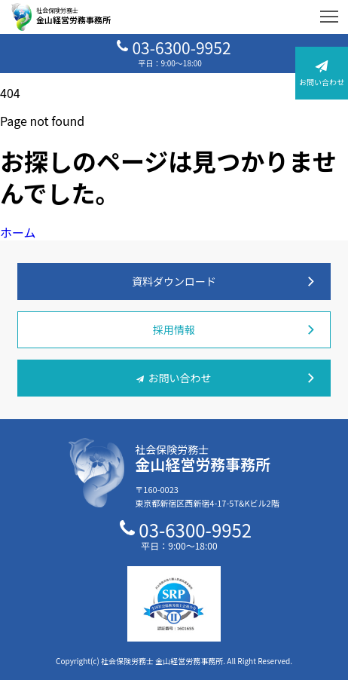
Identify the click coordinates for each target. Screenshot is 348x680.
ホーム (18, 232)
